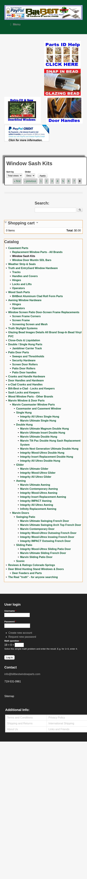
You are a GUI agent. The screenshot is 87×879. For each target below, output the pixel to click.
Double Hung (24, 424)
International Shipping (61, 723)
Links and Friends (58, 729)
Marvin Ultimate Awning (35, 484)
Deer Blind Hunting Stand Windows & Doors (36, 569)
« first (17, 181)
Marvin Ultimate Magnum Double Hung (44, 428)
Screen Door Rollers (25, 364)
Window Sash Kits (23, 256)
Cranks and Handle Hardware (26, 376)
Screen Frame (21, 320)
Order (28, 172)
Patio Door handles (24, 372)
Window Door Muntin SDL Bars (31, 260)
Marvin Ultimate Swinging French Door (44, 521)
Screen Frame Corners (26, 316)
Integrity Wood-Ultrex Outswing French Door (48, 533)
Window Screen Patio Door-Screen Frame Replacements (43, 312)
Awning (21, 480)
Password (10, 621)
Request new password (22, 636)
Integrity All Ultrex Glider (35, 476)
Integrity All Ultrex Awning (36, 504)
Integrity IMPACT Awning (35, 500)
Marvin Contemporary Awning (39, 488)
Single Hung (24, 412)
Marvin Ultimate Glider (34, 468)
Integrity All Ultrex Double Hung (40, 460)
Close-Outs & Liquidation (24, 340)
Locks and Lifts (22, 284)
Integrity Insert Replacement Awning (43, 496)
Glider (20, 464)
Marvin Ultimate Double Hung (38, 436)
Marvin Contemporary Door (37, 529)
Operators (18, 288)
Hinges (16, 280)
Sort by (10, 172)
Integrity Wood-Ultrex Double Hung (42, 452)
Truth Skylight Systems (23, 328)
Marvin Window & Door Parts (26, 400)
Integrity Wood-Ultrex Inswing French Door (47, 537)
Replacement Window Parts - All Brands (37, 252)
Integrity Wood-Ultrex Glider (37, 472)
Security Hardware (24, 360)
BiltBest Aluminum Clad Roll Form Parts (37, 296)
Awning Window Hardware (24, 300)
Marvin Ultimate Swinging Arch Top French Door (50, 525)
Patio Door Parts (18, 352)
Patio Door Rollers (23, 368)
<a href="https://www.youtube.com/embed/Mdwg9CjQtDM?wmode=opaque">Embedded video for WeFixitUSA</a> (24, 55)
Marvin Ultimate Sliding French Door (43, 553)
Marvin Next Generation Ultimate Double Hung (49, 448)
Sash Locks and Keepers (24, 392)
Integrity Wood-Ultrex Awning (38, 492)
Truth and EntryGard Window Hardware (33, 268)
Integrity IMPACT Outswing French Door (45, 541)
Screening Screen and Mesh (29, 324)
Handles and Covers (25, 276)
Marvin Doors (20, 512)
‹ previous (30, 181)
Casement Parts (18, 248)
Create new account (20, 632)
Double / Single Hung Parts (25, 344)
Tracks (16, 272)
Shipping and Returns (20, 723)
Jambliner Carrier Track (27, 348)
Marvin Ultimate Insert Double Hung (42, 432)
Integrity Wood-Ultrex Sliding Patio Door (45, 549)
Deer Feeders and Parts (27, 573)
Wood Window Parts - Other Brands (30, 396)
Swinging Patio (25, 516)
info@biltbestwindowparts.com (22, 674)
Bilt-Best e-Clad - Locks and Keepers (31, 388)
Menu (15, 24)
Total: (69, 230)
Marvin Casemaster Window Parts (33, 404)
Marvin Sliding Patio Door (36, 557)
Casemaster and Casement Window (38, 408)
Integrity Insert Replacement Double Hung (46, 456)
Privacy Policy (56, 717)
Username (10, 611)
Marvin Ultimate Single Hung (38, 420)
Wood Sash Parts (19, 292)
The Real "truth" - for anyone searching (33, 577)
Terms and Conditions (20, 717)
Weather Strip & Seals (22, 264)
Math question (12, 641)
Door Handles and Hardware (26, 380)
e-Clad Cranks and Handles (25, 384)
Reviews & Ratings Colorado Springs (31, 565)
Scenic (20, 561)
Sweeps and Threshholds (28, 356)
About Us (12, 729)
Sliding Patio (24, 545)
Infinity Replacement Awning (38, 508)
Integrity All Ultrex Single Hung (39, 416)
